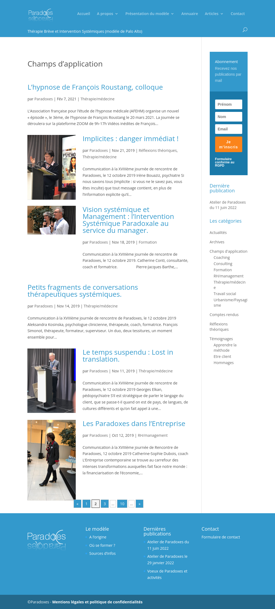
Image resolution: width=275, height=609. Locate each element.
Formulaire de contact (221, 537)
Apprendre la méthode (225, 347)
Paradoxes (43, 98)
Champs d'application (229, 251)
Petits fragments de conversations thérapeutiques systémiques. (82, 290)
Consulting (223, 263)
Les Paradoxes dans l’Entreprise (133, 423)
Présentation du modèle (147, 14)
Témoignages (221, 338)
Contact (238, 14)
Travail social (225, 293)
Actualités (218, 232)
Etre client (222, 356)
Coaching (222, 257)
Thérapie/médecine (98, 98)
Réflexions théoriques (158, 150)
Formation (148, 242)
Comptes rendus (224, 314)
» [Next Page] (139, 503)
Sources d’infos (102, 553)
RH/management (153, 435)
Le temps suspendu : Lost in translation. (127, 355)
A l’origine (97, 537)
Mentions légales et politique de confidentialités (97, 601)
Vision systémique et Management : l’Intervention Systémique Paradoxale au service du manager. (128, 219)
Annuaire (189, 14)
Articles (211, 14)
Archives (217, 241)
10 (122, 503)
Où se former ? (102, 545)
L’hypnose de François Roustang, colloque (95, 87)
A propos (105, 14)
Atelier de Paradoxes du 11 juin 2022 (228, 205)
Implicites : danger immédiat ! (130, 138)
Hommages (224, 362)
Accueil (83, 14)
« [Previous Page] (77, 503)
